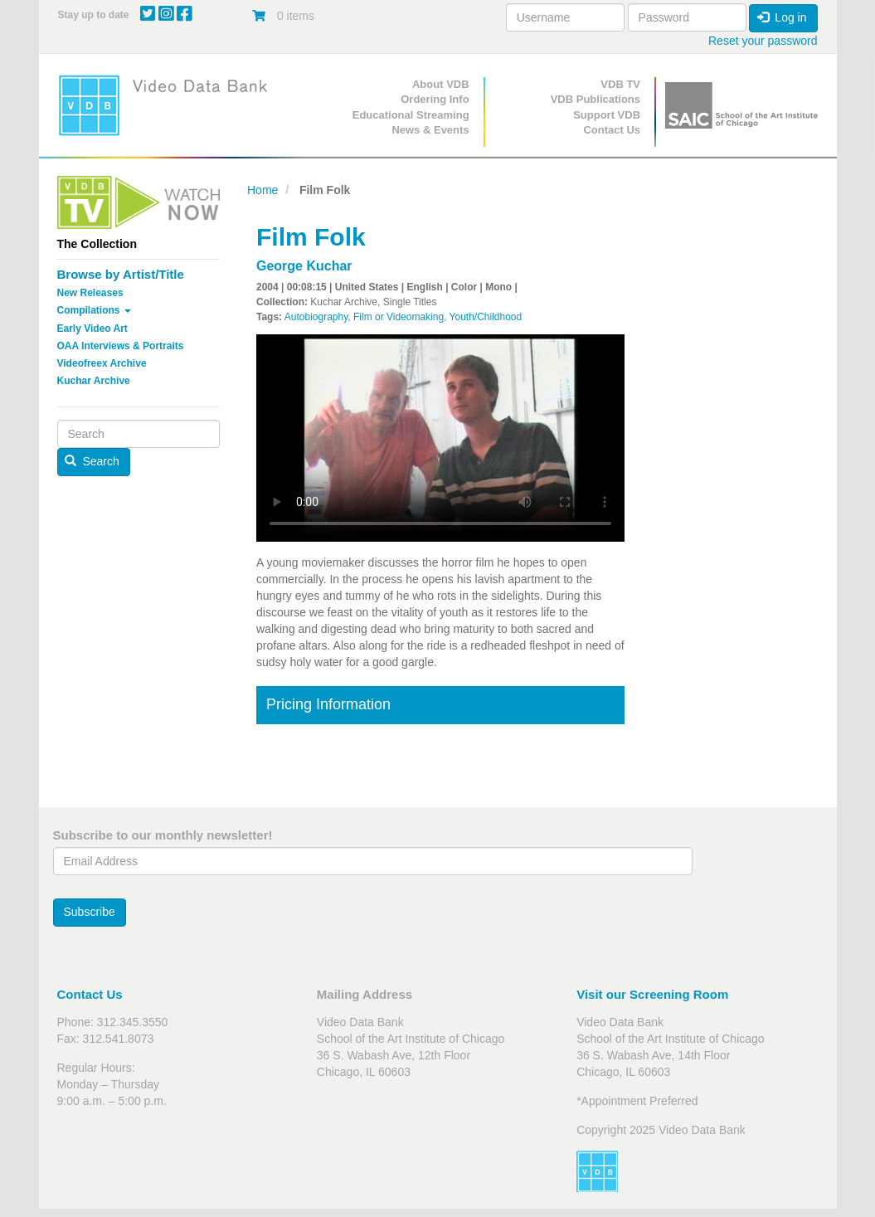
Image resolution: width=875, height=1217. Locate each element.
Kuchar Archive (93, 381)
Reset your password (763, 40)
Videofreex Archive (102, 363)
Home (262, 190)
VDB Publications (595, 99)
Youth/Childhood (486, 317)
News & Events (430, 130)
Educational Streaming (410, 115)
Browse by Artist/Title (120, 274)
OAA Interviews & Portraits (120, 346)
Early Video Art (92, 328)
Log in (782, 17)
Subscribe (89, 911)
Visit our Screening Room (652, 994)
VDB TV (620, 84)
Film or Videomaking (398, 317)
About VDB (440, 84)
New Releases (90, 293)
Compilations (94, 310)
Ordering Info (435, 99)
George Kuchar (304, 266)
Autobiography (316, 317)
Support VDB (606, 115)
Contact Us (611, 130)
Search (92, 461)
